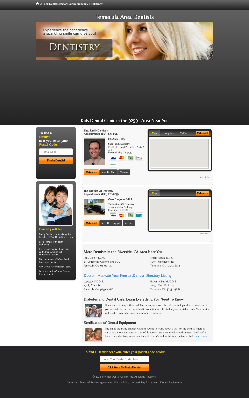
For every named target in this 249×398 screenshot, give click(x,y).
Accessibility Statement (145, 382)
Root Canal (44, 249)
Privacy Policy (121, 382)
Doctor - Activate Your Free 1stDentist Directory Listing (127, 275)
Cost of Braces (62, 271)
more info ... (205, 177)
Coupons (168, 133)
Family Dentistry (46, 234)
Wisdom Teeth (63, 266)
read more (156, 313)
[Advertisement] (124, 89)
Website (124, 172)
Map (154, 133)
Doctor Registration (171, 382)
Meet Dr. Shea (109, 172)
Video (183, 133)
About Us (72, 382)
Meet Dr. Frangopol (111, 223)
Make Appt (91, 172)
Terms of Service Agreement (96, 382)
